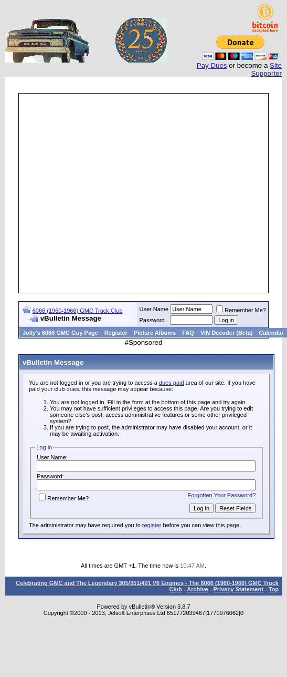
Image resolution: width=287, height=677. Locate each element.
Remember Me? (241, 310)
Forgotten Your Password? (222, 495)
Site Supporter (266, 69)
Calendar (271, 333)
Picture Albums (155, 333)
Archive (197, 589)
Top (274, 589)
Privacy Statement (238, 589)
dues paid (171, 382)
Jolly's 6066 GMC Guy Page (60, 333)
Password (152, 320)
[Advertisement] (98, 193)
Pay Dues (212, 65)
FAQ (188, 333)
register (152, 525)
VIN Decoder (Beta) (226, 333)
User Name (154, 309)
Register (115, 333)
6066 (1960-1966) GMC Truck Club (78, 310)
